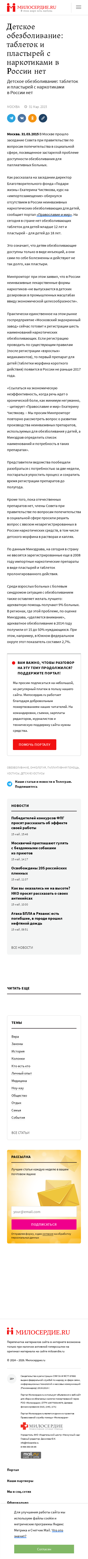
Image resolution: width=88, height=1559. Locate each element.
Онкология (38, 767)
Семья (16, 1110)
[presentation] (44, 1211)
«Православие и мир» (54, 214)
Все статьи (20, 1132)
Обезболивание (18, 767)
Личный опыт (21, 1073)
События (18, 1117)
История (18, 1051)
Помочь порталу (34, 744)
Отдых (16, 1102)
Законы (17, 1043)
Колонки (18, 1058)
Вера (15, 1036)
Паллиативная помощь (63, 767)
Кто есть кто (20, 1066)
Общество (19, 1095)
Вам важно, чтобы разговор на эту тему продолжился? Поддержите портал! (46, 667)
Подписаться (44, 1224)
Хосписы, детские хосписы (26, 773)
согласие (47, 1233)
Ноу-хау (17, 1088)
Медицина (19, 1080)
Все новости (22, 947)
